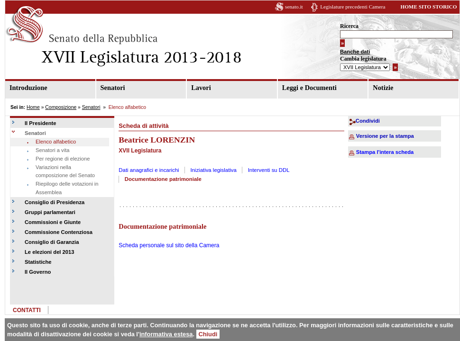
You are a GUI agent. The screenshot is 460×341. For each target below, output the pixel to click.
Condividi (368, 121)
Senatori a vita (53, 150)
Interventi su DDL (269, 170)
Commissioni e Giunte (53, 222)
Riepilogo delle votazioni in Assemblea (67, 188)
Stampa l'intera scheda (385, 152)
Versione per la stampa (385, 136)
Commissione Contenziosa (58, 232)
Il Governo (38, 272)
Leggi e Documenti (309, 87)
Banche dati (355, 51)
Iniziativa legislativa (213, 170)
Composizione (60, 107)
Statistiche (38, 262)
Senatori (113, 87)
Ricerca (349, 26)
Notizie (383, 87)
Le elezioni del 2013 (49, 252)
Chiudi (208, 334)
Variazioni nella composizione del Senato (65, 171)
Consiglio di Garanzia (52, 242)
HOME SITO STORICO (428, 6)
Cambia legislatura (363, 58)
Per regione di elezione (63, 159)
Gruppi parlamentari (50, 212)
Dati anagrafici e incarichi (149, 170)
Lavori (201, 87)
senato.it (294, 6)
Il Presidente (40, 123)
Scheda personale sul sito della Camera (169, 245)
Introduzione (28, 87)
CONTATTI (27, 310)
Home (33, 107)
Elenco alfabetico (56, 141)
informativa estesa (166, 334)
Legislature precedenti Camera (352, 6)
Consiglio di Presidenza (54, 202)
